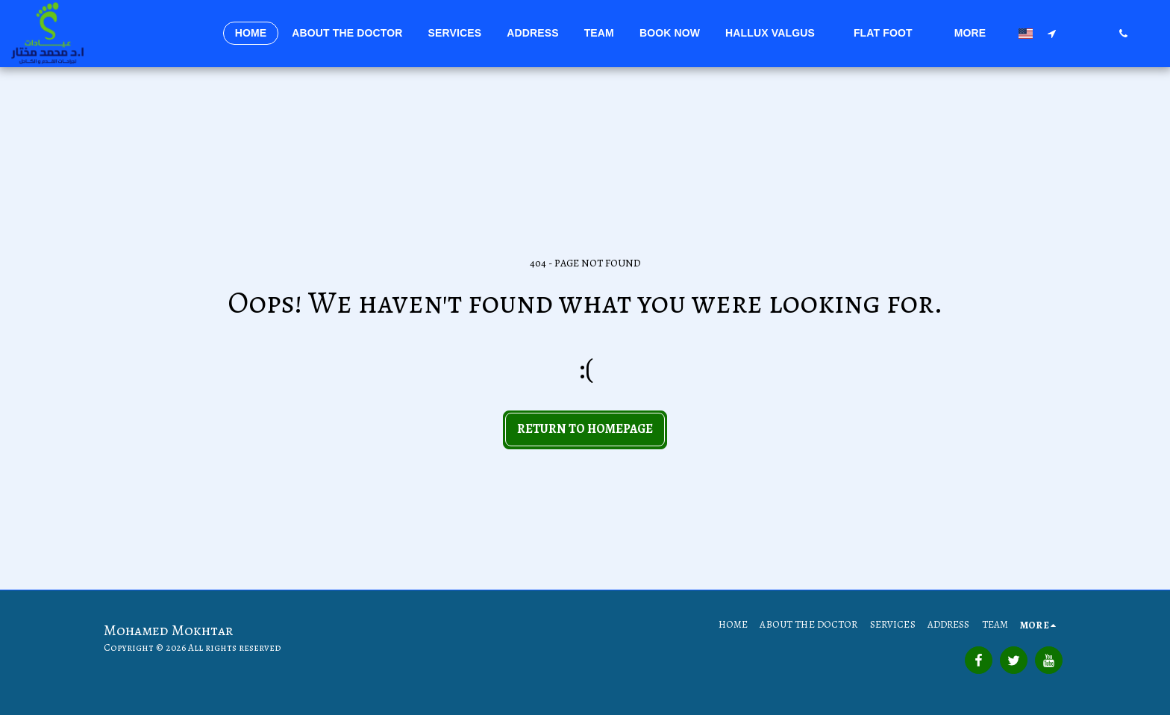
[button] (776, 33)
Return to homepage (585, 428)
